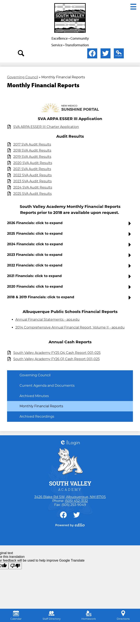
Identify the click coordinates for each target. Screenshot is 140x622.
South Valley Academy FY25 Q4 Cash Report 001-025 (57, 353)
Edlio (118, 54)
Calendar (16, 615)
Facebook (92, 54)
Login (70, 442)
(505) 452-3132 (76, 501)
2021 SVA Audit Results (32, 169)
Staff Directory (52, 615)
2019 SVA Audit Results (32, 157)
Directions (123, 615)
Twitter (106, 54)
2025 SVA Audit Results (32, 194)
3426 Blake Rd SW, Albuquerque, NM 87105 (70, 497)
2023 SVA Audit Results (32, 181)
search (21, 54)
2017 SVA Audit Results (32, 144)
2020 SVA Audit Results (32, 163)
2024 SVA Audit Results (32, 187)
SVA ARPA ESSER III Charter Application (46, 127)
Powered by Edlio (70, 525)
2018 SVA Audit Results (32, 150)
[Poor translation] (15, 565)
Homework (88, 615)
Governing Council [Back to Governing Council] (22, 77)
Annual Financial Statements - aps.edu (47, 319)
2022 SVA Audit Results (32, 175)
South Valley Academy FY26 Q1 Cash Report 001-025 (56, 359)
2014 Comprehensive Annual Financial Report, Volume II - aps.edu (70, 327)
